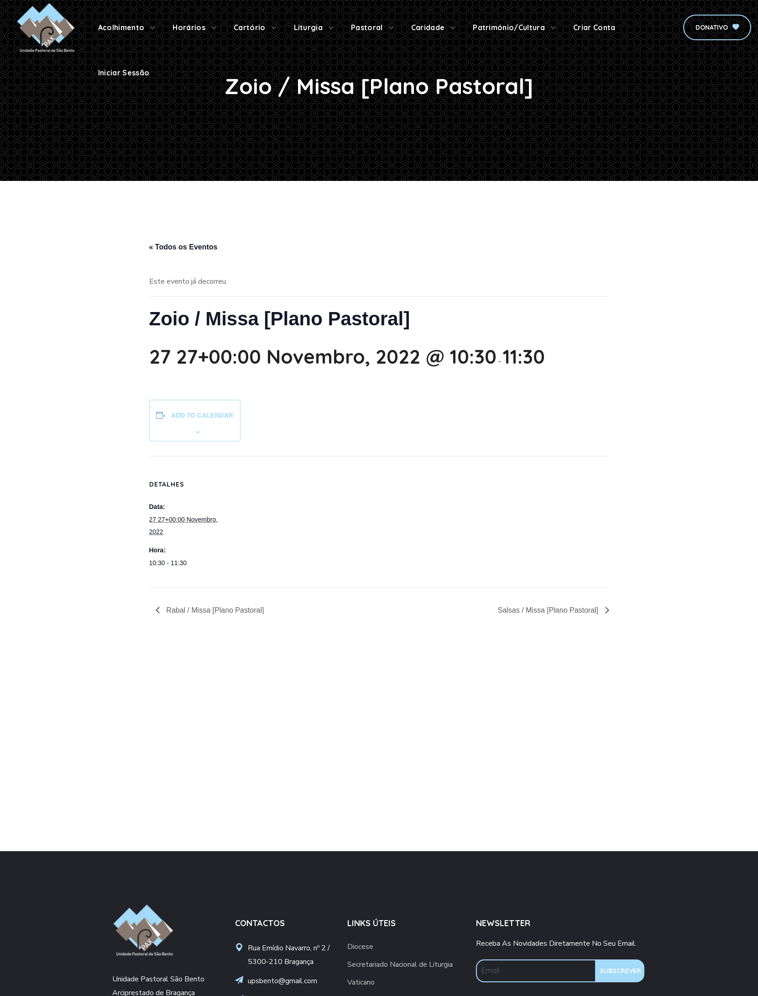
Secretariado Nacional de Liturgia (400, 964)
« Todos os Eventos (183, 247)
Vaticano (361, 982)
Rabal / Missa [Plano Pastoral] (214, 610)
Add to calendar (202, 415)
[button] (717, 27)
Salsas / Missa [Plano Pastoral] (549, 610)
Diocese (360, 947)
